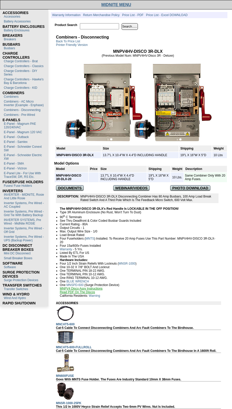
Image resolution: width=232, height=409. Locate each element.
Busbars (9, 48)
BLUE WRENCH (77, 281)
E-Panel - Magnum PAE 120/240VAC (20, 125)
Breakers (10, 39)
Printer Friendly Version (72, 45)
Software (10, 267)
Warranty (66, 249)
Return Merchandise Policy (101, 15)
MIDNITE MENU (116, 5)
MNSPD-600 (74, 285)
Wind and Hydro (15, 298)
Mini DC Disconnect (17, 253)
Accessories (12, 16)
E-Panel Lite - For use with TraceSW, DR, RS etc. (22, 175)
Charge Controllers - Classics (24, 66)
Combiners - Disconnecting (22, 110)
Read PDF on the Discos (77, 292)
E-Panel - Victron (15, 168)
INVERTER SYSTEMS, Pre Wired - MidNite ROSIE (22, 221)
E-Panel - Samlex (15, 142)
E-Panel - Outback (16, 137)
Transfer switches (16, 289)
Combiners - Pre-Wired (19, 115)
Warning (94, 296)
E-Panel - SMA (14, 163)
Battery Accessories (17, 21)
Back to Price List (68, 41)
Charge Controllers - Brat (21, 61)
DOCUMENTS (70, 188)
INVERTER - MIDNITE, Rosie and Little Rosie (24, 196)
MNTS (89, 238)
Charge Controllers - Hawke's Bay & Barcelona (24, 81)
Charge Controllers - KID (20, 88)
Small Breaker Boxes (18, 258)
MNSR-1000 (127, 263)
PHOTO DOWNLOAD (190, 188)
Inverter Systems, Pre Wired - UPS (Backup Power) (24, 238)
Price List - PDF (132, 15)
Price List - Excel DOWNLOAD (166, 15)
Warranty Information (66, 15)
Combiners (11, 96)
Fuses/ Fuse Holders (18, 186)
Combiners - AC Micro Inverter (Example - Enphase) (24, 103)
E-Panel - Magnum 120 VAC (23, 132)
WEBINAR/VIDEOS (131, 188)
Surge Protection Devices (21, 280)
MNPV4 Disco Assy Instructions (81, 288)
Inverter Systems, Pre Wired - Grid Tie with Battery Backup (24, 213)
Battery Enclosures (17, 30)
